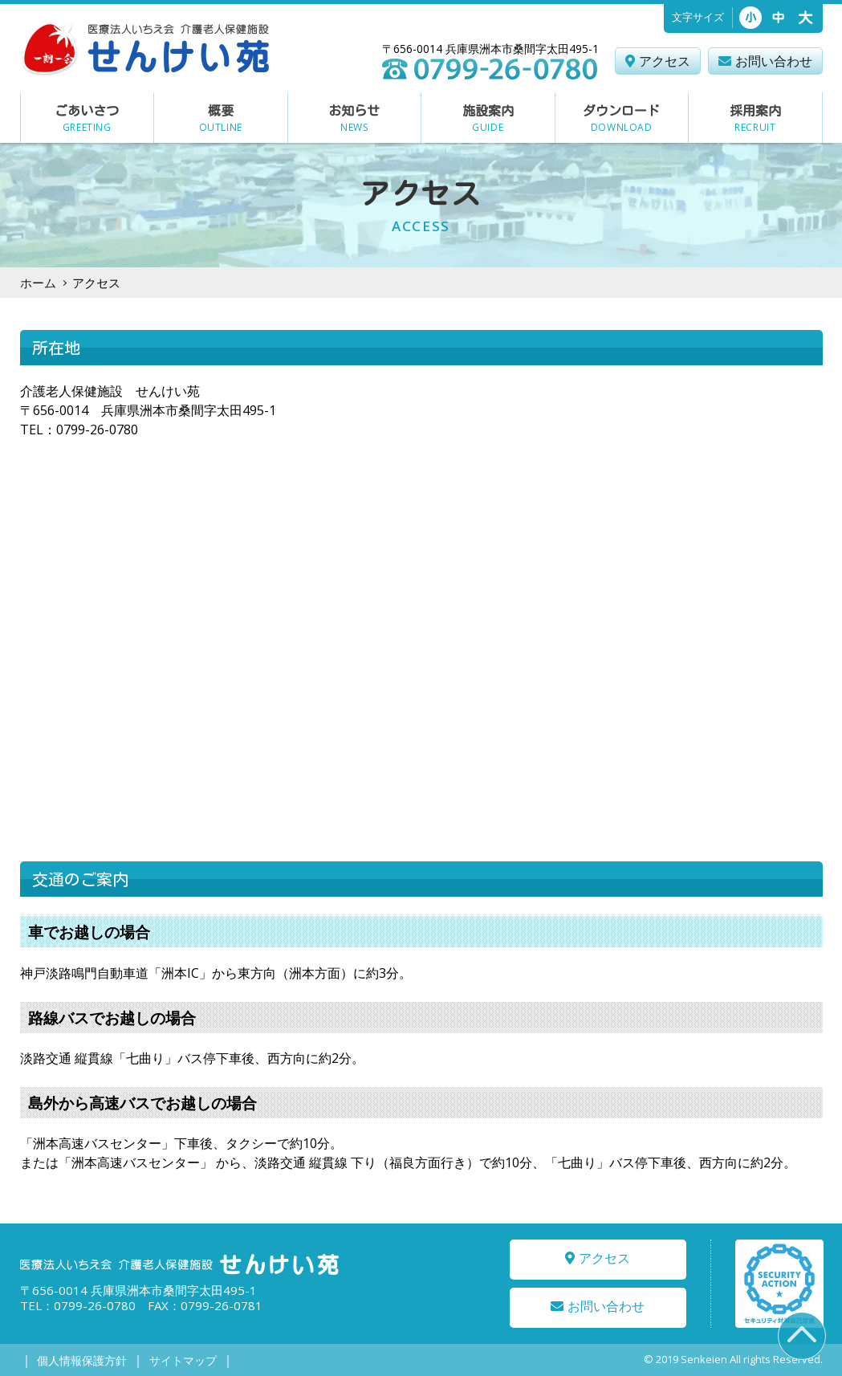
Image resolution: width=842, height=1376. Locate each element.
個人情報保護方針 (82, 1360)
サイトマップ (181, 1360)
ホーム (38, 283)
